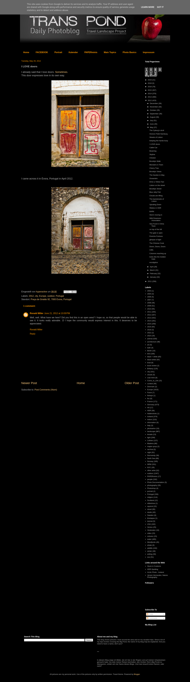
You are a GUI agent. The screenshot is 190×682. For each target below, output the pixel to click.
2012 (31, 296)
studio (149, 512)
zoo (148, 557)
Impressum (148, 52)
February (153, 273)
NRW (149, 464)
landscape (151, 431)
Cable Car (153, 148)
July (151, 120)
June (152, 124)
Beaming (152, 151)
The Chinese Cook (156, 243)
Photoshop (151, 488)
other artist (151, 470)
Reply (32, 334)
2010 (149, 309)
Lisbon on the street (157, 185)
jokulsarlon (151, 428)
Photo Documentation (155, 482)
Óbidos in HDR (155, 208)
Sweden (150, 515)
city (36, 296)
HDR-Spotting (152, 569)
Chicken (152, 158)
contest (150, 384)
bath (149, 348)
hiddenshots (152, 414)
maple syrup (152, 446)
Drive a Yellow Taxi (156, 182)
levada (149, 434)
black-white (151, 360)
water (149, 539)
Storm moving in (155, 215)
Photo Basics (129, 52)
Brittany (150, 369)
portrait (150, 491)
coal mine (151, 378)
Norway (150, 461)
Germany (150, 405)
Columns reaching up (157, 253)
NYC (149, 467)
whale (149, 545)
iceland (150, 416)
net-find (150, 449)
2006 (149, 297)
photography (152, 485)
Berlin (149, 351)
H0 (148, 408)
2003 (149, 291)
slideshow (151, 503)
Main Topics (110, 52)
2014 (150, 93)
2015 (150, 90)
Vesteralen (151, 530)
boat (149, 363)
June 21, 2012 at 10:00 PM (57, 313)
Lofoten (150, 440)
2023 (150, 80)
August (153, 117)
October (153, 110)
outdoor (50, 296)
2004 (149, 294)
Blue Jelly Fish (155, 192)
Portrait (58, 52)
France (150, 401)
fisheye (150, 395)
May (152, 127)
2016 (150, 87)
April (152, 267)
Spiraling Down (155, 205)
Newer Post (29, 383)
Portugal (60, 296)
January (153, 277)
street (149, 509)
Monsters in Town (156, 165)
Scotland (150, 500)
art (148, 345)
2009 (149, 306)
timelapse (151, 518)
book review (152, 366)
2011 (150, 281)
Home (26, 52)
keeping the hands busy (158, 141)
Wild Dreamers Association (155, 219)
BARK (151, 211)
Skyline (152, 154)
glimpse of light (155, 240)
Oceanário (153, 178)
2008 (149, 303)
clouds (149, 375)
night (149, 452)
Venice (150, 527)
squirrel (150, 506)
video (149, 533)
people (150, 479)
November (154, 107)
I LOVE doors (154, 144)
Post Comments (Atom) (45, 390)
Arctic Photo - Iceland (155, 572)
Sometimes (61, 72)
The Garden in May (156, 175)
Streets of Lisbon (156, 137)
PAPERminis (90, 52)
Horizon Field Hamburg (158, 134)
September (154, 114)
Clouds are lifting (156, 196)
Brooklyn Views (155, 171)
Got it (160, 7)
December (154, 103)
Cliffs (151, 250)
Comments (152, 618)
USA (149, 524)
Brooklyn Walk (155, 161)
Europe (42, 296)
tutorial (150, 521)
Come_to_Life (152, 381)
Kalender (73, 52)
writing (149, 554)
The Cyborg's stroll (156, 130)
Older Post (132, 383)
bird (148, 354)
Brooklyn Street (155, 189)
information (151, 422)
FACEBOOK (42, 52)
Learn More (147, 7)
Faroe (149, 393)
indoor (149, 419)
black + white (152, 357)
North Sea (151, 458)
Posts (150, 614)
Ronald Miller (36, 313)
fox (148, 398)
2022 (149, 333)
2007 (149, 300)
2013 (150, 97)
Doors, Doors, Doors (157, 247)
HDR (149, 411)
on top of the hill (155, 229)
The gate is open (156, 233)
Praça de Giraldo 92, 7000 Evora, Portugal (51, 299)
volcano (150, 536)
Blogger (137, 674)
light (149, 437)
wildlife (150, 548)
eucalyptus (153, 262)
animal (149, 339)
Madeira (150, 443)
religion (150, 497)
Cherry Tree (154, 168)
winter (149, 551)
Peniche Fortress (156, 236)
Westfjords (151, 542)
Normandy (151, 455)
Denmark (150, 387)
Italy (149, 425)
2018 (150, 83)
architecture (151, 342)
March (152, 270)
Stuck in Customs (154, 566)
